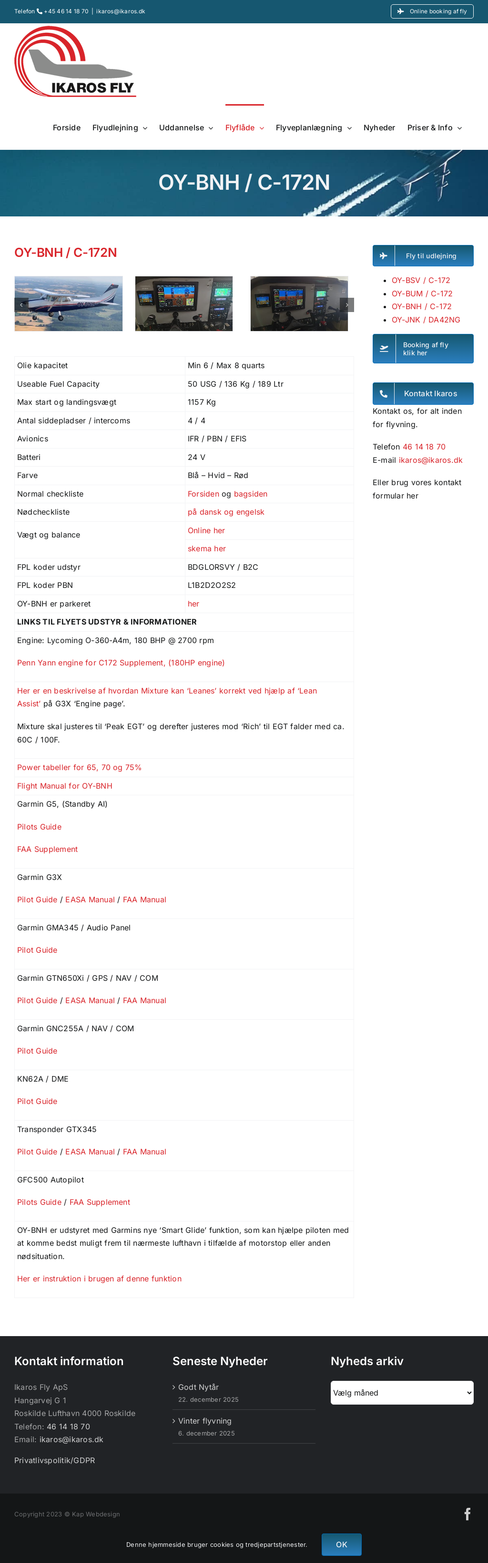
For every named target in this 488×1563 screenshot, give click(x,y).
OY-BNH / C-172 (422, 306)
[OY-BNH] (68, 281)
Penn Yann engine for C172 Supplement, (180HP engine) (121, 662)
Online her (206, 530)
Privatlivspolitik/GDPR (54, 1460)
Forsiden (203, 493)
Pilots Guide (39, 826)
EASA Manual (90, 899)
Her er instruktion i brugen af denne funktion (100, 1278)
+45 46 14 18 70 (63, 11)
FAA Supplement (47, 849)
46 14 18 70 (424, 446)
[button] (21, 305)
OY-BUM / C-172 (422, 293)
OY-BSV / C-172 (421, 280)
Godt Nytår (198, 1387)
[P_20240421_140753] (184, 281)
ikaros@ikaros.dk (120, 11)
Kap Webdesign (96, 1514)
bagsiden (251, 493)
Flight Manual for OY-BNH (64, 786)
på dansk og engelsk (226, 512)
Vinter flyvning (205, 1421)
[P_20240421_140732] (299, 281)
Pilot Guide (37, 899)
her (194, 603)
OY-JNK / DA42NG (426, 319)
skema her (207, 548)
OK (341, 1544)
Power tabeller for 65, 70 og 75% (79, 767)
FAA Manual (144, 899)
